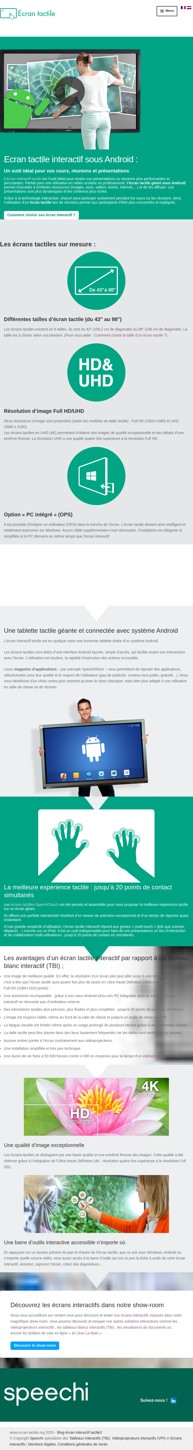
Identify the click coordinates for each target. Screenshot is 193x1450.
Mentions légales (42, 1444)
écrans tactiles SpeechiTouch (34, 904)
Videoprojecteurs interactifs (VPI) (138, 1438)
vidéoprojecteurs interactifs (32, 1327)
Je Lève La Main (84, 1333)
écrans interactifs (135, 1315)
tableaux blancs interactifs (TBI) (88, 1327)
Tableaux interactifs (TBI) (89, 1438)
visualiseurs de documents (144, 1327)
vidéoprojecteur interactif (163, 1056)
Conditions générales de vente (82, 1444)
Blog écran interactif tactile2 (79, 1432)
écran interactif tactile (24, 179)
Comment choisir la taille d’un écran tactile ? (130, 335)
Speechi (36, 1438)
